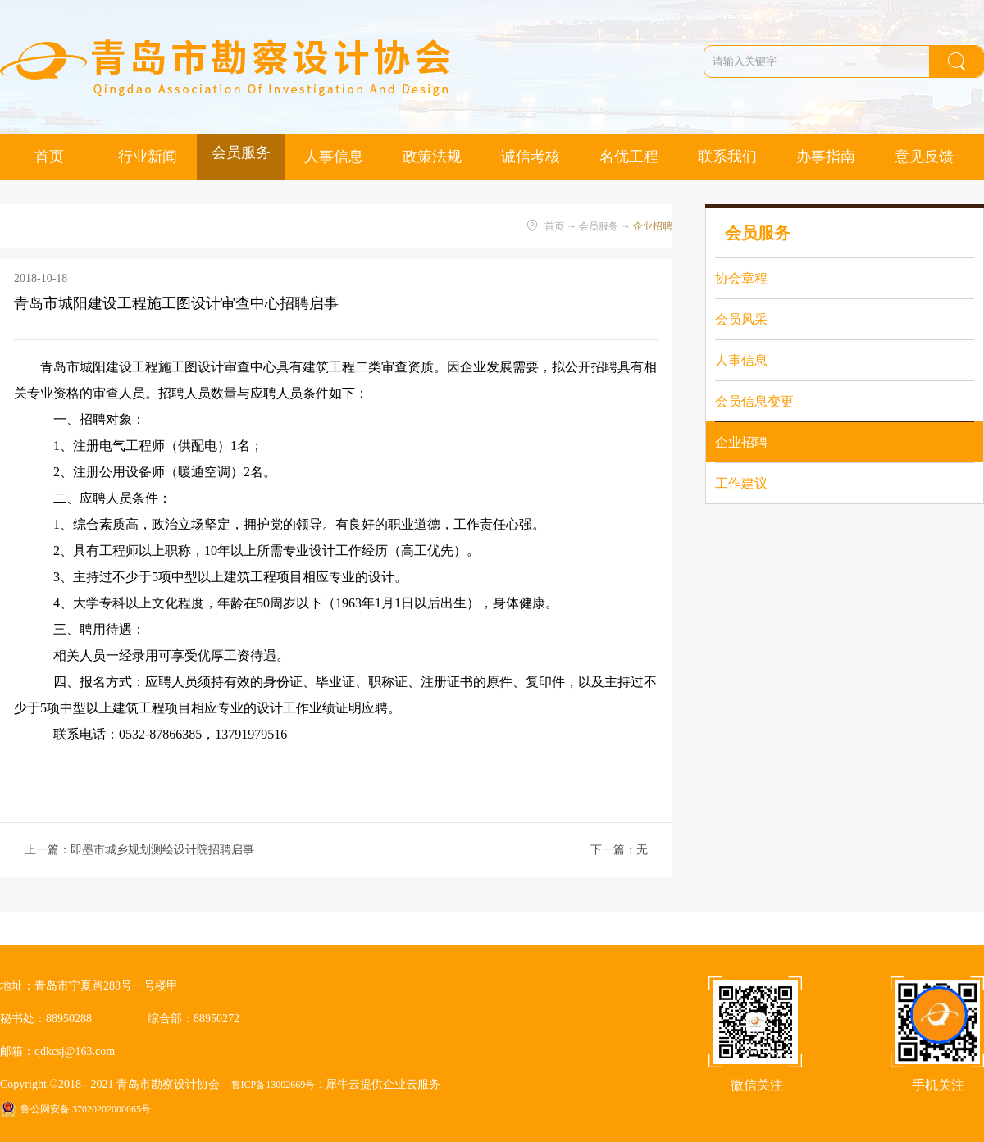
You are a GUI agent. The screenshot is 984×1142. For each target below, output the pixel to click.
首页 (49, 156)
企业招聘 (652, 226)
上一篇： (139, 850)
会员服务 (598, 226)
